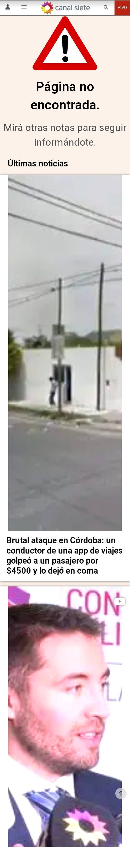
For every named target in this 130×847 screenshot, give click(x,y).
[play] (119, 599)
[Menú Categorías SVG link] (24, 8)
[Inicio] (65, 8)
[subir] (121, 793)
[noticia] (65, 355)
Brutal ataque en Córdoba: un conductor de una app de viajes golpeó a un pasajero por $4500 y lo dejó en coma (64, 554)
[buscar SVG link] (106, 8)
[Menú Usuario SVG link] (8, 8)
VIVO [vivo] (122, 7)
